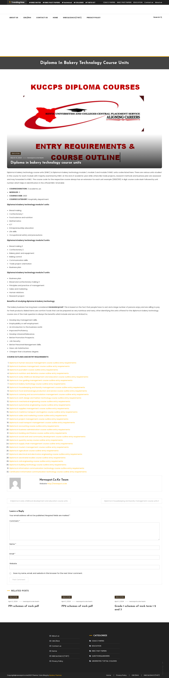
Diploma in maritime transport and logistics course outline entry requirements (43, 412)
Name (13, 544)
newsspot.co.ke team (35, 158)
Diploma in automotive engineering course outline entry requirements (39, 405)
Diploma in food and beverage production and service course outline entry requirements (48, 391)
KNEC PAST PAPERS (52, 2)
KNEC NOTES (36, 2)
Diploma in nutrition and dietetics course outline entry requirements (39, 373)
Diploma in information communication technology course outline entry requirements (46, 468)
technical (68, 2)
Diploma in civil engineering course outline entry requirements (36, 461)
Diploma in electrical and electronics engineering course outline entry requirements (45, 454)
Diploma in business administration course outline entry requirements (39, 429)
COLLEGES (79, 2)
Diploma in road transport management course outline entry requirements (42, 422)
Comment (15, 521)
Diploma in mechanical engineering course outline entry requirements (39, 401)
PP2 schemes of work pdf (77, 606)
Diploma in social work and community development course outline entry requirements (47, 436)
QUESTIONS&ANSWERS (101, 656)
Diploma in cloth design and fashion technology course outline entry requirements (45, 398)
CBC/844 (27, 17)
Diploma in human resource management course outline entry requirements (42, 362)
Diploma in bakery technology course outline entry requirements (37, 384)
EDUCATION (137, 2)
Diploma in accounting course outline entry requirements (34, 426)
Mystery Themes (55, 675)
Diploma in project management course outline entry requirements (38, 419)
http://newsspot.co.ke (57, 483)
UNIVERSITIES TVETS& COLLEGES (104, 661)
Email (12, 554)
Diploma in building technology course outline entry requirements (37, 464)
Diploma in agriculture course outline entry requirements (34, 450)
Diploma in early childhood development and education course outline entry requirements (48, 377)
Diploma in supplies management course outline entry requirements (39, 408)
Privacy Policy (93, 17)
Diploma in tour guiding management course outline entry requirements (40, 380)
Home (55, 17)
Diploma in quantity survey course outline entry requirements (36, 440)
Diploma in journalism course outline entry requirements (33, 370)
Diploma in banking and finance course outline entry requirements (38, 433)
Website (13, 563)
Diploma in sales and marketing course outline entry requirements (38, 415)
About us (158, 2)
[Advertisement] (84, 38)
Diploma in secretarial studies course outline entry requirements (37, 457)
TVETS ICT (91, 2)
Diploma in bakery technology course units (46, 163)
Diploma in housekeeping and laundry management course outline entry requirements (47, 387)
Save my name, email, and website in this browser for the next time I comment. (48, 573)
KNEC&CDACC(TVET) (72, 17)
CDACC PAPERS (109, 2)
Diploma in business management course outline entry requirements (39, 366)
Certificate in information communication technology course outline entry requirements (48, 471)
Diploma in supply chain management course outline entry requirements (41, 443)
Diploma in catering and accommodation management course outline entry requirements (49, 394)
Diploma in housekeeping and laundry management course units (131, 501)
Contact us (148, 2)
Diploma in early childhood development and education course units (39, 501)
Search (157, 17)
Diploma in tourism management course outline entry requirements (39, 447)
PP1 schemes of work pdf (23, 606)
